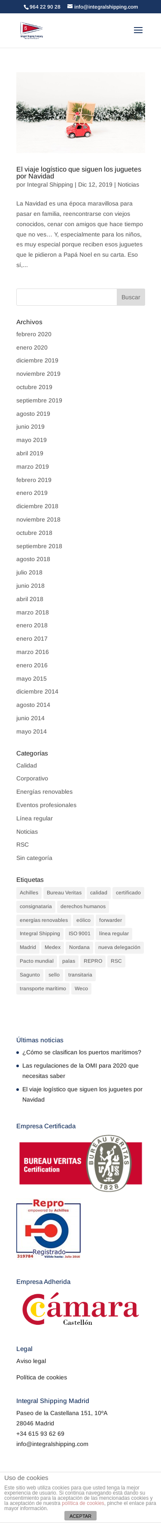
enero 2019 (32, 492)
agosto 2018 (33, 559)
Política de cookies (41, 1377)
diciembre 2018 (37, 506)
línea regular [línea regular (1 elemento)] (114, 933)
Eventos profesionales (46, 804)
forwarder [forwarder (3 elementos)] (110, 920)
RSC (22, 844)
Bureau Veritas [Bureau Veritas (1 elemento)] (64, 893)
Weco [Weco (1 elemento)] (81, 989)
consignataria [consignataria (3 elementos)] (36, 906)
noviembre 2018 (38, 519)
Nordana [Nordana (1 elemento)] (79, 947)
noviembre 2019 (38, 373)
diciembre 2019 (37, 360)
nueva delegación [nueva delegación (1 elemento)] (119, 947)
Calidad (26, 765)
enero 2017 (32, 638)
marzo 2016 (32, 651)
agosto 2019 (33, 413)
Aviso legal (31, 1360)
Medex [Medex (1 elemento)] (53, 947)
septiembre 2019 (39, 400)
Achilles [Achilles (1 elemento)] (29, 893)
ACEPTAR (80, 1516)
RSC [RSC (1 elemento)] (116, 961)
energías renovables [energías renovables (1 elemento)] (44, 920)
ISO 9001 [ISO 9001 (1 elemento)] (80, 933)
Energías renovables (44, 791)
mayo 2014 (31, 731)
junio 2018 (30, 585)
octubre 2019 (34, 387)
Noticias (128, 184)
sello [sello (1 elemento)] (54, 975)
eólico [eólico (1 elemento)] (83, 920)
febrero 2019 (34, 479)
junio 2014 (30, 718)
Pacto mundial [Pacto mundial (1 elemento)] (37, 961)
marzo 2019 (32, 466)
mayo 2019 (31, 439)
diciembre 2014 (37, 691)
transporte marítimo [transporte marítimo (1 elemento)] (43, 989)
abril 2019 (29, 453)
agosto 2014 (33, 704)
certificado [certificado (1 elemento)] (128, 893)
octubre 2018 (34, 532)
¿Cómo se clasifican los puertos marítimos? (81, 1052)
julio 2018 (29, 572)
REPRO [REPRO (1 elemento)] (93, 961)
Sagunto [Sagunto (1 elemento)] (30, 975)
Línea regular (34, 818)
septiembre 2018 (39, 546)
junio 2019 (30, 426)
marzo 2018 (32, 612)
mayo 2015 (31, 678)
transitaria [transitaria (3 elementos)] (80, 975)
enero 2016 (32, 665)
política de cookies (83, 1503)
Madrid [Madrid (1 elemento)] (28, 947)
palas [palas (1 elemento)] (68, 961)
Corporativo (32, 778)
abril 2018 (29, 599)
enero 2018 (32, 625)
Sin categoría (34, 857)
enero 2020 (32, 347)
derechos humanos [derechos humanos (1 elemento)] (83, 906)
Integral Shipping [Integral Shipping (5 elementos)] (40, 933)
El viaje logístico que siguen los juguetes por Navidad (78, 173)
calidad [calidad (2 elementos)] (98, 893)
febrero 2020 (34, 334)
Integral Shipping (50, 184)
